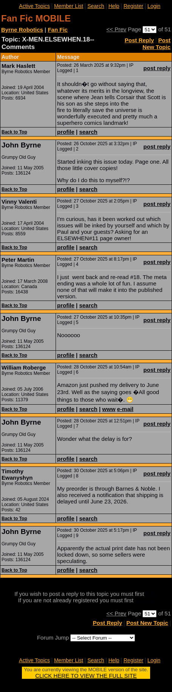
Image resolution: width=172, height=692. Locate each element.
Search (95, 6)
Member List (68, 6)
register (144, 600)
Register (133, 6)
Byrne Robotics (22, 29)
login (152, 594)
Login (153, 6)
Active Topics (34, 6)
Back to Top (14, 132)
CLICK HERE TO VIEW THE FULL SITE (86, 675)
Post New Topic (156, 43)
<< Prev (117, 29)
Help (113, 6)
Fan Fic (58, 29)
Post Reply (139, 40)
